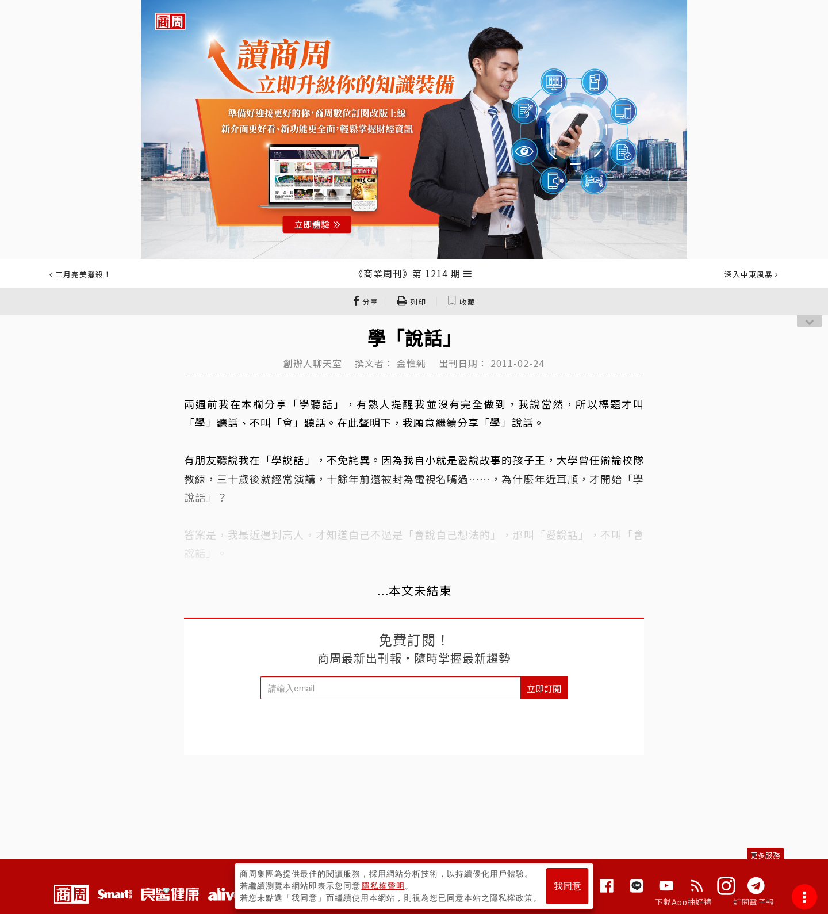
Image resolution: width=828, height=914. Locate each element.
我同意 (567, 886)
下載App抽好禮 (683, 902)
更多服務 (765, 855)
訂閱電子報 (753, 902)
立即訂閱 (544, 688)
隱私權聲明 (383, 885)
